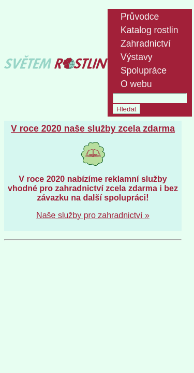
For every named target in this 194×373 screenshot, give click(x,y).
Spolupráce (144, 70)
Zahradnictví (146, 43)
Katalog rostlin (149, 30)
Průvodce (140, 16)
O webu (136, 84)
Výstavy (137, 57)
